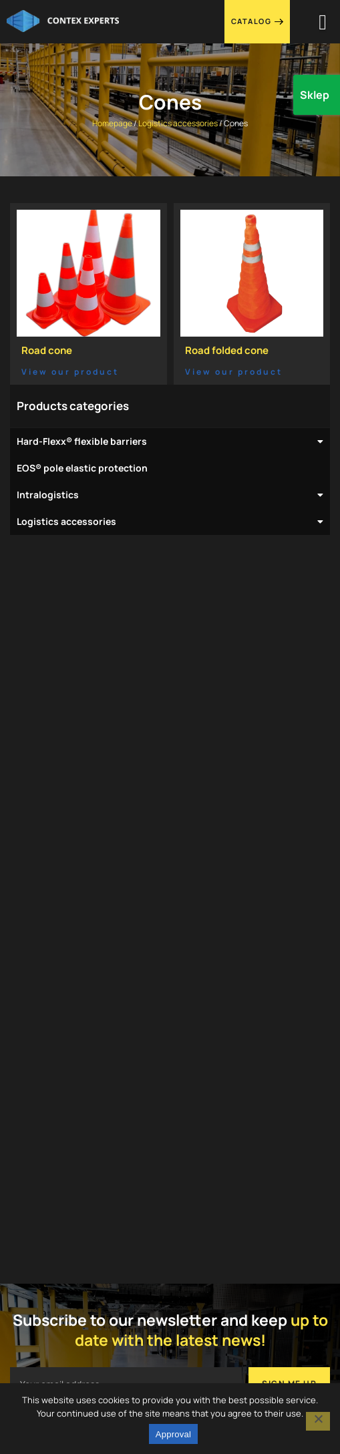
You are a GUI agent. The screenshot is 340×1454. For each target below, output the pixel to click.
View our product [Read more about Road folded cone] (234, 371)
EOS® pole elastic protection (82, 468)
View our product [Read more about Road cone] (70, 371)
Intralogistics (170, 495)
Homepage (112, 123)
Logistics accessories (178, 123)
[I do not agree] (318, 1421)
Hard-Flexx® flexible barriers (170, 441)
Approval (173, 1434)
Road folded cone (227, 350)
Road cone (46, 350)
